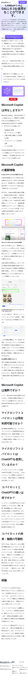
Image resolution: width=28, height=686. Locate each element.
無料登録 (22, 2)
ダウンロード (15, 665)
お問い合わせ (23, 673)
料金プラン (15, 673)
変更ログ (14, 671)
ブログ (21, 665)
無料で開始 (13, 99)
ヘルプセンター (23, 667)
